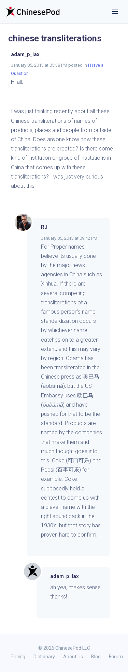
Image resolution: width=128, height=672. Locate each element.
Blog (96, 656)
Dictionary (44, 656)
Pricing (18, 656)
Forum (116, 656)
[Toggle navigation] (115, 11)
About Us (73, 656)
